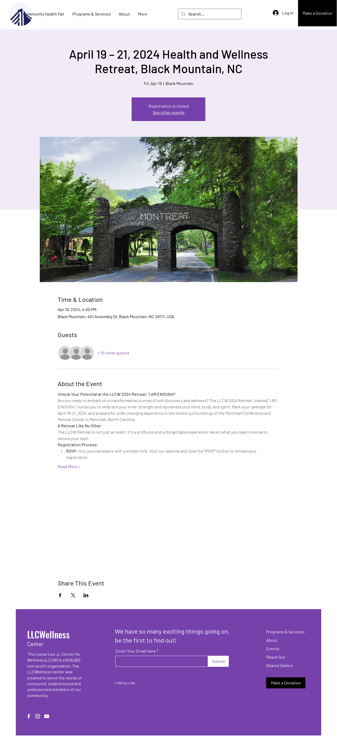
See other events (169, 112)
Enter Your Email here (136, 651)
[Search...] (209, 14)
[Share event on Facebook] (60, 595)
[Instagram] (37, 716)
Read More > (69, 466)
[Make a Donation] (317, 13)
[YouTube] (46, 716)
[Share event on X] (73, 595)
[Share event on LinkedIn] (85, 595)
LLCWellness (48, 634)
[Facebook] (29, 716)
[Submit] (218, 661)
